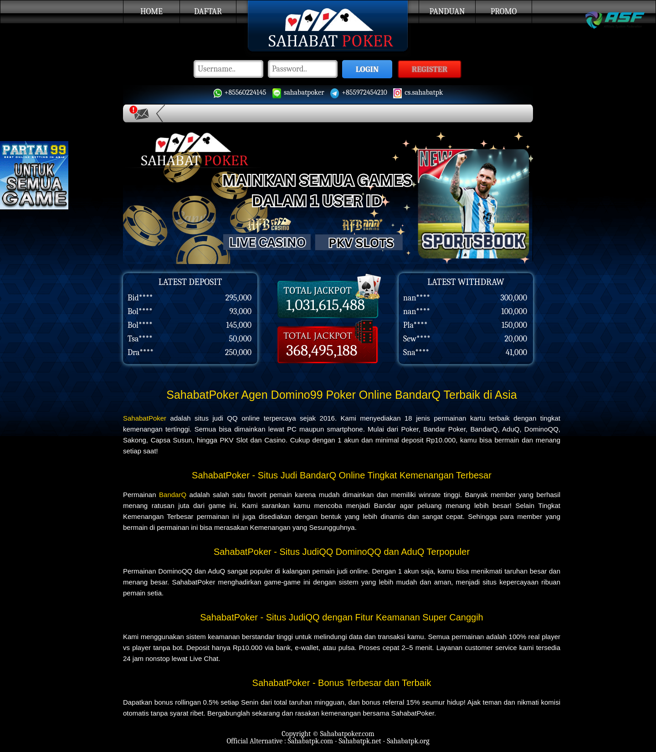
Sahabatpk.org (408, 741)
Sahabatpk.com (310, 741)
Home (151, 11)
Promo (504, 11)
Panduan (447, 11)
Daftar (208, 11)
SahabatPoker (144, 418)
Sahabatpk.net (359, 741)
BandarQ (172, 494)
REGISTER (430, 69)
